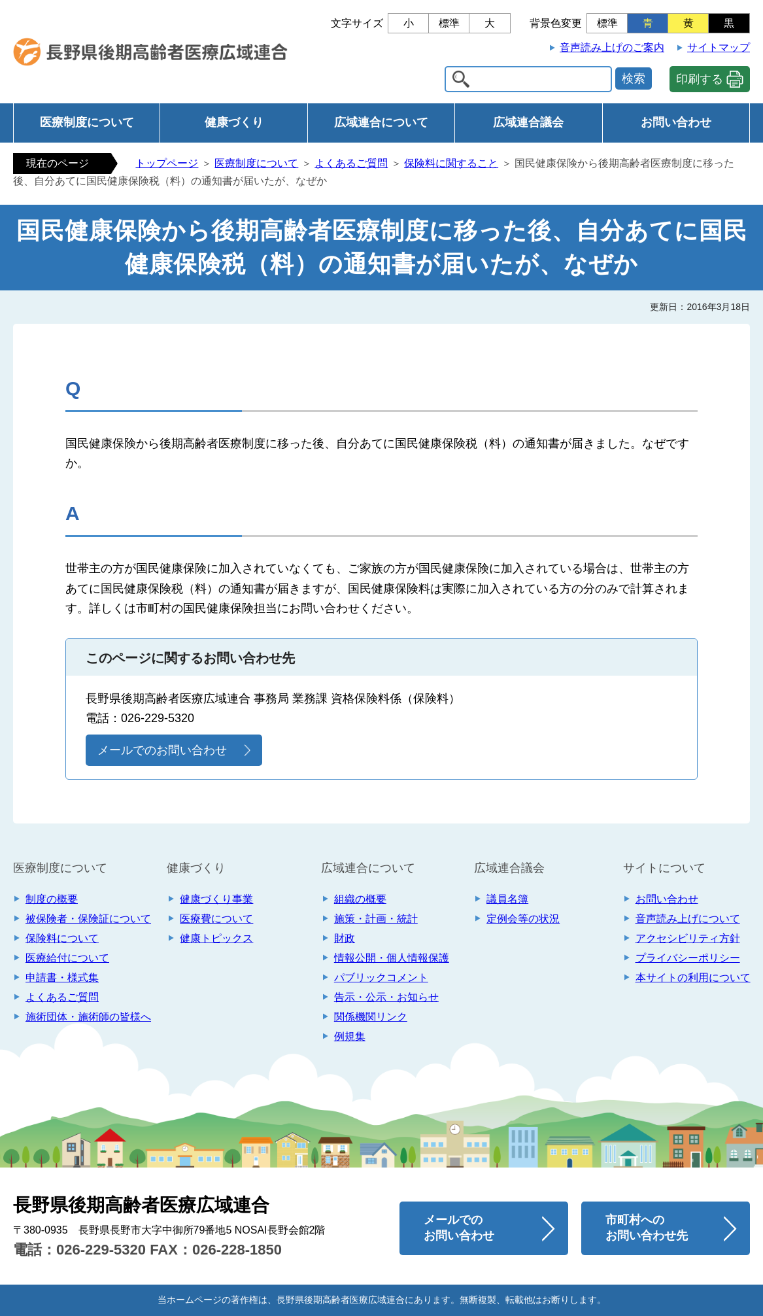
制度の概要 (51, 899)
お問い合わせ (676, 122)
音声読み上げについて (688, 918)
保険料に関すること (451, 163)
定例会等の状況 (523, 918)
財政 (344, 938)
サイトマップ (718, 47)
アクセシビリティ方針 (688, 938)
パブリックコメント (381, 977)
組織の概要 (360, 899)
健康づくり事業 (216, 899)
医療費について (216, 918)
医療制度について (87, 122)
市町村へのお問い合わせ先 (646, 1227)
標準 (449, 23)
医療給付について (67, 957)
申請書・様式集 (62, 977)
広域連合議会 (528, 122)
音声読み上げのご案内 (612, 47)
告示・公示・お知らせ (386, 997)
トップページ (166, 163)
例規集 (349, 1036)
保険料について (62, 938)
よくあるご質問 (351, 163)
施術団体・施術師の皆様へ (88, 1016)
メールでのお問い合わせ (162, 750)
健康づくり (234, 122)
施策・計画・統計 (376, 918)
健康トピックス (216, 938)
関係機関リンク (370, 1016)
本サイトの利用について (693, 977)
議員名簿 (507, 899)
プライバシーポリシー (688, 957)
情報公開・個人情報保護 (391, 957)
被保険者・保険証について (88, 918)
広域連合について (381, 122)
